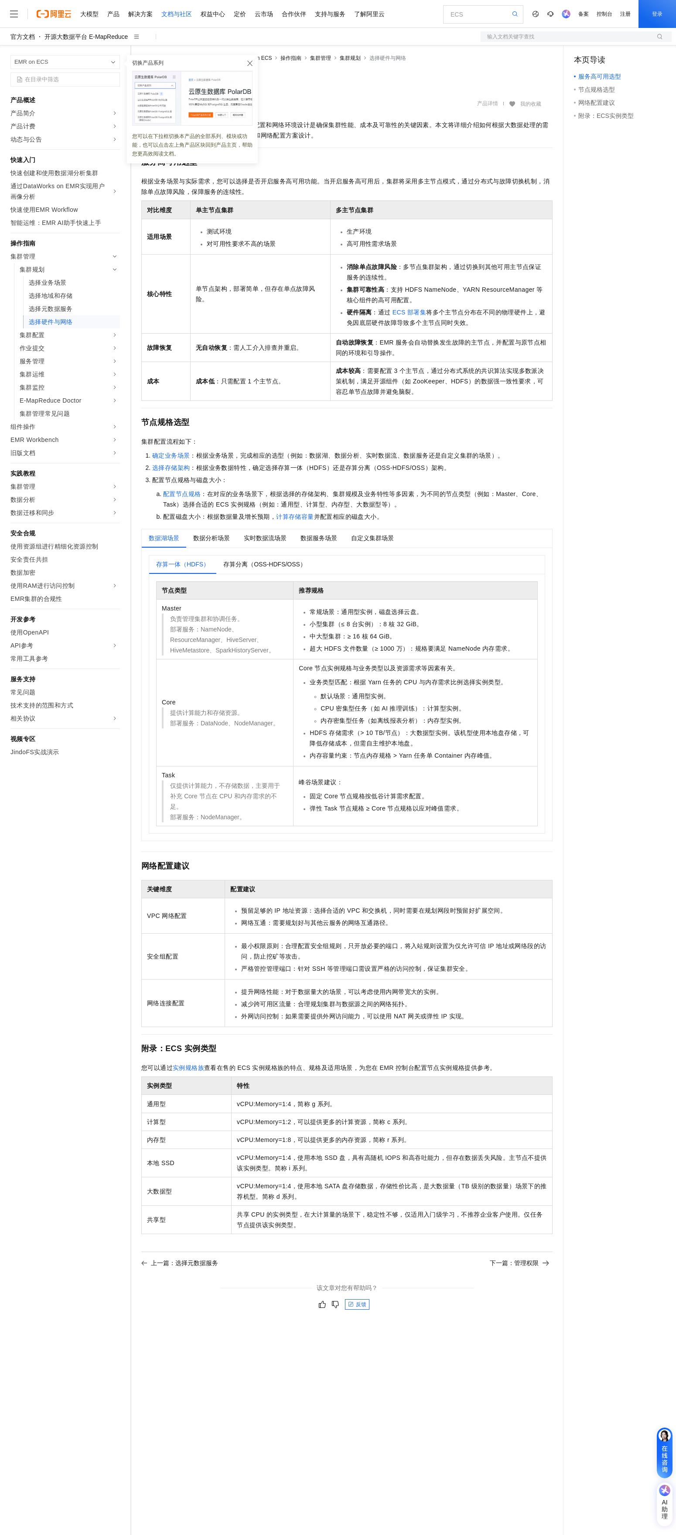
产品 (113, 13)
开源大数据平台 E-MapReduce (86, 36)
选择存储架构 (171, 467)
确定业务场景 (171, 455)
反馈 (357, 1304)
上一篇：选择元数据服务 (179, 1262)
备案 (583, 14)
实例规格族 (188, 1067)
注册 (625, 14)
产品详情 (487, 103)
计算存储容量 (295, 516)
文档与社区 (176, 13)
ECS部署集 (409, 312)
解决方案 (140, 13)
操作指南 (290, 58)
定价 (240, 13)
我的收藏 (530, 104)
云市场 (264, 13)
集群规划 (350, 58)
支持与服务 (330, 13)
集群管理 (320, 58)
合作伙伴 (294, 13)
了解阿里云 (369, 13)
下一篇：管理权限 (519, 1262)
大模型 (89, 13)
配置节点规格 (182, 493)
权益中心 (213, 13)
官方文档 (22, 36)
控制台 (604, 14)
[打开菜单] (14, 14)
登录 (657, 14)
